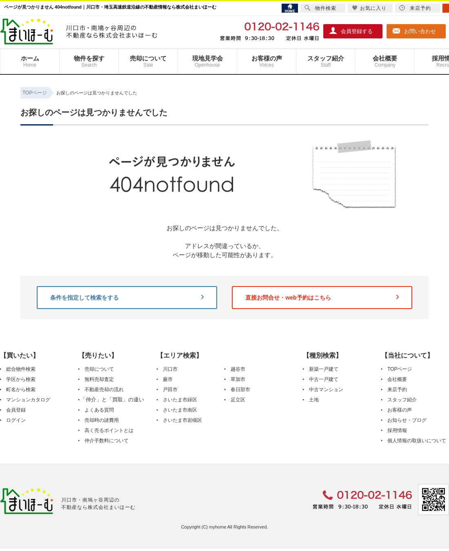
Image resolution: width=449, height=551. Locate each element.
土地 (314, 400)
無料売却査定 (99, 379)
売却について (148, 61)
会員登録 (16, 410)
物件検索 (320, 8)
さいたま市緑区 (180, 400)
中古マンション (326, 389)
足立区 (238, 400)
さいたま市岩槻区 (182, 420)
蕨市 (168, 379)
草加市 (238, 379)
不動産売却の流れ (104, 389)
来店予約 (397, 389)
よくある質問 (99, 410)
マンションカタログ (28, 400)
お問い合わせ (414, 30)
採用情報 (397, 430)
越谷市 (238, 369)
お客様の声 (266, 61)
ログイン (16, 420)
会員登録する (351, 30)
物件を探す (89, 61)
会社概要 (385, 61)
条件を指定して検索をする (127, 297)
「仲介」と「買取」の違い (112, 399)
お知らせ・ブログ (407, 420)
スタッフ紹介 (325, 61)
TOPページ (399, 369)
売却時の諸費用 (101, 420)
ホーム (29, 61)
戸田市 (170, 389)
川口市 (170, 369)
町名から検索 (21, 389)
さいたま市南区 (180, 410)
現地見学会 (207, 61)
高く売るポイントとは (108, 430)
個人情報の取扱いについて (416, 440)
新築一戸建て (323, 369)
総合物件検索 (21, 369)
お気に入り (369, 8)
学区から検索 (21, 379)
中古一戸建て (323, 379)
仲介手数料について (106, 440)
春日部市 (240, 389)
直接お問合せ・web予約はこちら (322, 297)
